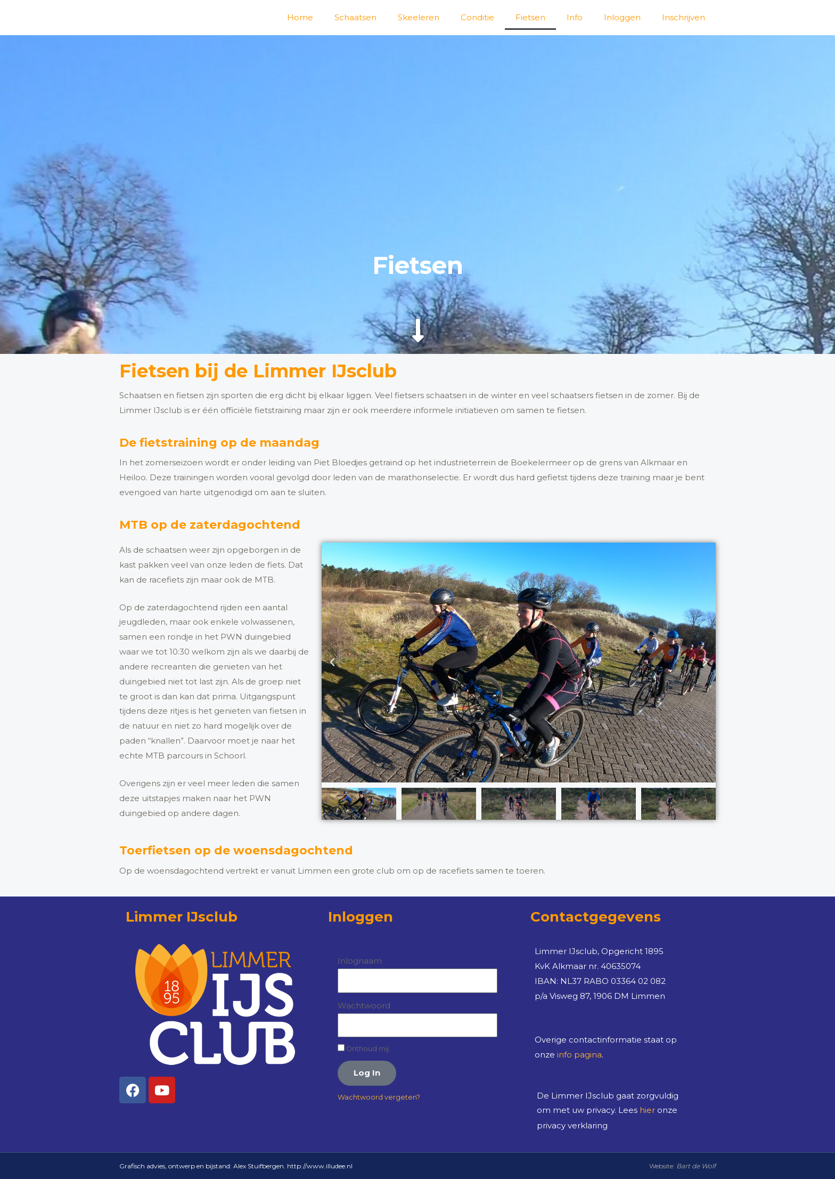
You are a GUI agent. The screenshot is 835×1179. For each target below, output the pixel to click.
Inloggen (622, 17)
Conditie (477, 17)
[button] (332, 662)
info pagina (579, 1054)
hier (647, 1110)
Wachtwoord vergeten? (379, 1097)
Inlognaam (360, 961)
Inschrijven (683, 17)
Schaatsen (355, 17)
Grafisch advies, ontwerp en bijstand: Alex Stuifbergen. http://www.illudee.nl (236, 1165)
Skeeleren (418, 17)
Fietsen (530, 17)
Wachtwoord (364, 1005)
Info (575, 17)
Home (300, 17)
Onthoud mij (363, 1048)
